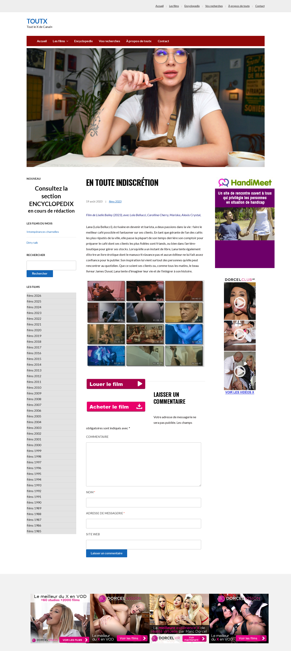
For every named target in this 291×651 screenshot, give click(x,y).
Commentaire (97, 436)
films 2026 (34, 295)
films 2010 (34, 387)
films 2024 (34, 307)
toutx (37, 21)
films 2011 (34, 382)
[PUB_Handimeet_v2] (245, 222)
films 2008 (34, 399)
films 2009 (34, 393)
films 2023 (34, 313)
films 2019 (34, 336)
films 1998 (34, 456)
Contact (260, 6)
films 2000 (34, 445)
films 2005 (34, 416)
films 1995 (34, 473)
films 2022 (34, 318)
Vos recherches (214, 6)
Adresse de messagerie (105, 513)
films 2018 (34, 341)
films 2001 (34, 439)
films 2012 (34, 376)
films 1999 (34, 450)
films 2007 (34, 405)
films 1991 (34, 496)
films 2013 (34, 370)
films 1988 (34, 514)
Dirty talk (32, 242)
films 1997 (34, 462)
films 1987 (34, 519)
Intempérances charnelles (43, 231)
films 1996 (34, 468)
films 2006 (34, 410)
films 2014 (34, 364)
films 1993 (34, 485)
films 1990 (34, 502)
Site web (93, 534)
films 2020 (34, 330)
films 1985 (34, 531)
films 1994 (34, 479)
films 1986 (34, 525)
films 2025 (34, 301)
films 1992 (34, 491)
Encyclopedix (192, 6)
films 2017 (34, 347)
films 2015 (34, 359)
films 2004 (34, 422)
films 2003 (34, 428)
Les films (174, 6)
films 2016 (34, 353)
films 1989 (34, 508)
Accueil (160, 6)
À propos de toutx (239, 6)
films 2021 (34, 324)
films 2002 (34, 433)
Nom (90, 492)
